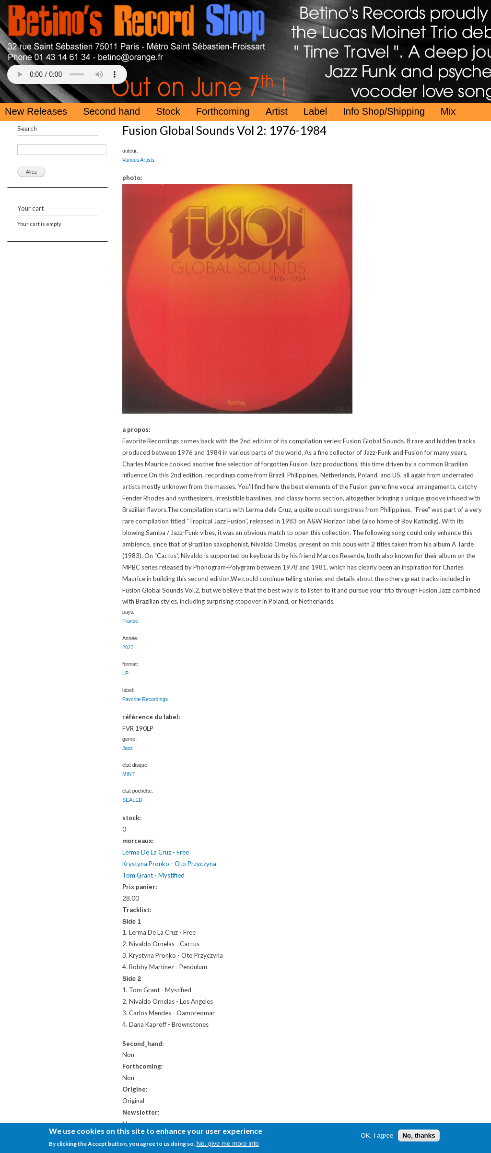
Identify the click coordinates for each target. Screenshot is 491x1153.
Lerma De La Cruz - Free (155, 852)
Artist (277, 111)
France (130, 621)
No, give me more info (227, 1143)
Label (315, 111)
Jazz (127, 748)
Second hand (111, 111)
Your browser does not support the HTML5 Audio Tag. (67, 74)
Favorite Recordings (145, 699)
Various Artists (138, 160)
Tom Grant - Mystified (153, 875)
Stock (168, 111)
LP (125, 673)
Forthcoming (223, 111)
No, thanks (418, 1135)
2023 (128, 647)
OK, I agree (377, 1135)
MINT (128, 774)
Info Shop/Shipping (384, 111)
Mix (448, 111)
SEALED (132, 800)
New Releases (36, 111)
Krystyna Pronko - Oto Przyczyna (169, 864)
